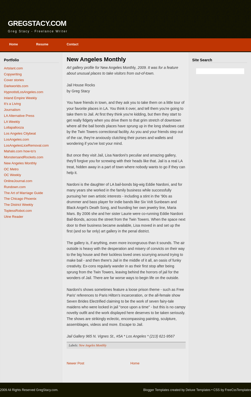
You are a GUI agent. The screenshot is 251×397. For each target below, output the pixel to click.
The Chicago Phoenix (20, 199)
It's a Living (12, 104)
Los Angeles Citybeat (20, 133)
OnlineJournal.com (18, 181)
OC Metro (11, 169)
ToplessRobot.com (18, 211)
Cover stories (14, 80)
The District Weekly (18, 205)
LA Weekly (12, 122)
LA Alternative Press (19, 116)
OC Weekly (12, 175)
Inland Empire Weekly (20, 98)
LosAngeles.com (16, 139)
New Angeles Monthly (20, 163)
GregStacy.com (37, 23)
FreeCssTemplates (238, 390)
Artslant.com (13, 68)
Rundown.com (15, 187)
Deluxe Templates (198, 390)
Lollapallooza (14, 127)
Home (135, 363)
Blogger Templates (156, 390)
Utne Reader (13, 217)
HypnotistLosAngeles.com (23, 92)
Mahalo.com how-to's (20, 151)
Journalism (12, 110)
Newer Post (75, 363)
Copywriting (13, 74)
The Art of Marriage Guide (23, 193)
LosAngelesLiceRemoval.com (26, 145)
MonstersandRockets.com (23, 157)
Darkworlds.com (16, 86)
